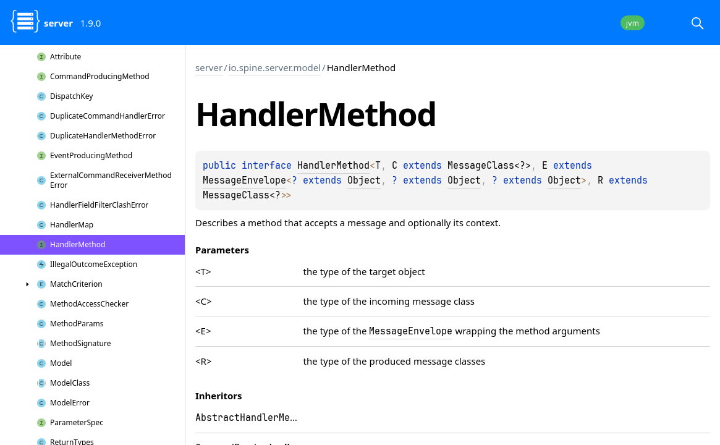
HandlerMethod (333, 165)
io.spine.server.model (275, 67)
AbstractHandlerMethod (253, 418)
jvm (632, 23)
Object (364, 180)
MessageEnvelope (244, 180)
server (208, 67)
